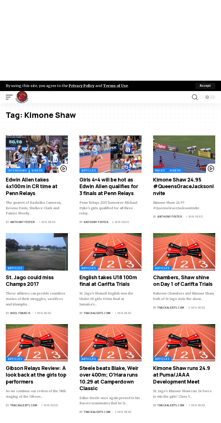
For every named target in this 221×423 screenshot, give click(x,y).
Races (160, 170)
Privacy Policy (82, 85)
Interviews (17, 170)
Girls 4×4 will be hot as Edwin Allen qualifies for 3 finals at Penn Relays (108, 186)
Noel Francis (20, 313)
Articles (88, 170)
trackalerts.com (97, 313)
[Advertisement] (110, 40)
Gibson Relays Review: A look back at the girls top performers (36, 375)
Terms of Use (116, 85)
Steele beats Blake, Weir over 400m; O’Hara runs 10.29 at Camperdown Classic (108, 378)
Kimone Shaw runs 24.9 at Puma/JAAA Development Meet (181, 375)
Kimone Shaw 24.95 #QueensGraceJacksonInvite (183, 186)
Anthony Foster (22, 222)
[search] (194, 97)
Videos (37, 170)
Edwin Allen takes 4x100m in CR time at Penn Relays (31, 186)
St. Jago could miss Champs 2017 (30, 280)
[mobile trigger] (11, 97)
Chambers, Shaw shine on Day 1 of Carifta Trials (183, 280)
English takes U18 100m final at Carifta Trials (108, 280)
